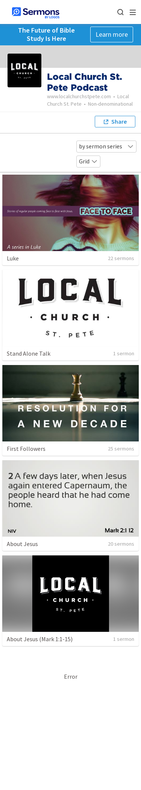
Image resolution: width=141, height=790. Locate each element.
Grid (88, 161)
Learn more (112, 34)
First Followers (26, 448)
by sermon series (106, 146)
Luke (13, 258)
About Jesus (22, 544)
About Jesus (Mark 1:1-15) (40, 639)
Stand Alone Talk (28, 353)
